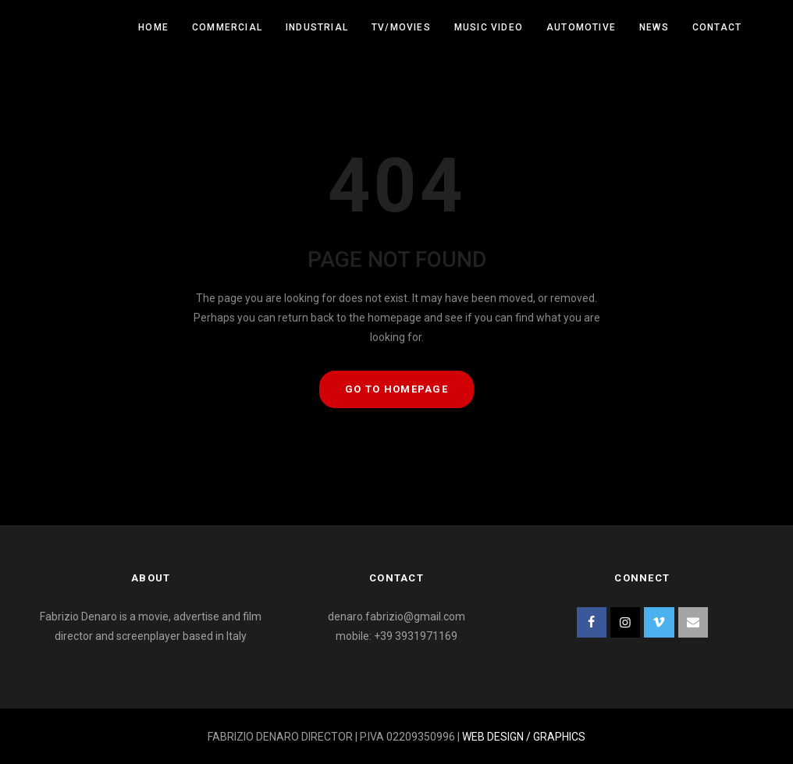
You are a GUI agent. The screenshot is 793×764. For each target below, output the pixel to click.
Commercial (227, 27)
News (654, 27)
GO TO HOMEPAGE (396, 389)
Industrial (317, 27)
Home (153, 27)
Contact (716, 27)
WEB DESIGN (493, 736)
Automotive (581, 27)
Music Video (488, 27)
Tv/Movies (401, 27)
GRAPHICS (559, 736)
